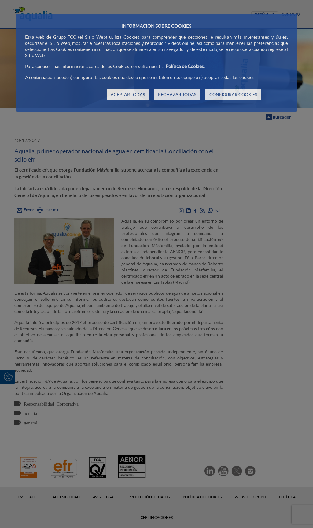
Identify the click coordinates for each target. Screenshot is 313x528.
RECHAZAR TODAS (177, 94)
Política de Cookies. (185, 66)
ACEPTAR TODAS (128, 94)
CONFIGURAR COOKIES (233, 94)
